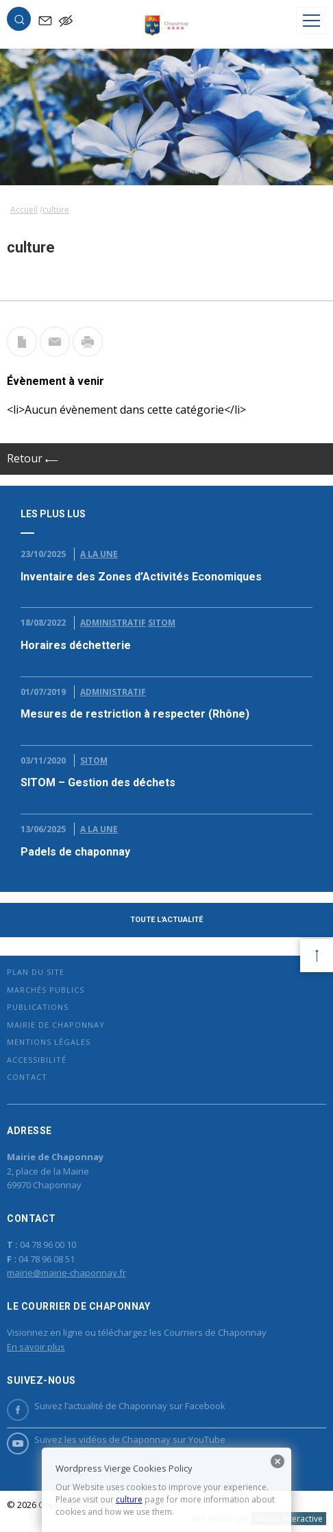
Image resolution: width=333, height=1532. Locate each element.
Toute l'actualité (166, 919)
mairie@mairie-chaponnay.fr (66, 1272)
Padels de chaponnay (75, 851)
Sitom (161, 622)
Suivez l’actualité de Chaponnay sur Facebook (116, 1406)
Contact (27, 1077)
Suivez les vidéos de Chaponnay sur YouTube (116, 1440)
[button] (19, 22)
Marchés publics (45, 990)
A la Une (99, 554)
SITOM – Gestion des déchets (98, 782)
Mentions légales (48, 1042)
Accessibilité (36, 1059)
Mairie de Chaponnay (56, 1025)
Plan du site (35, 972)
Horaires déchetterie (76, 645)
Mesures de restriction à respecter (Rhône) (135, 713)
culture (129, 1499)
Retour (32, 458)
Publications (38, 1007)
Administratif (113, 622)
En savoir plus (36, 1347)
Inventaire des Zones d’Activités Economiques (141, 576)
